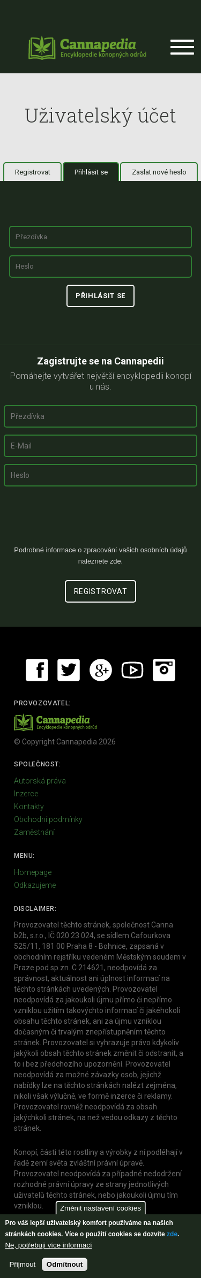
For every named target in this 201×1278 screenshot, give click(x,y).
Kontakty (29, 806)
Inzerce (26, 793)
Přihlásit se (97, 172)
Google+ (100, 670)
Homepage (32, 872)
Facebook (37, 670)
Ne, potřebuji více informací (48, 1245)
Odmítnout (65, 1264)
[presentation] (100, 520)
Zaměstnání (34, 832)
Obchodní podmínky (48, 819)
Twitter (68, 670)
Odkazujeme (35, 885)
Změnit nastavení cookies (100, 1208)
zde (172, 1234)
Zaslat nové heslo (159, 172)
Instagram (164, 670)
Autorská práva (40, 781)
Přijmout (22, 1264)
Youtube (132, 670)
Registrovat (32, 172)
